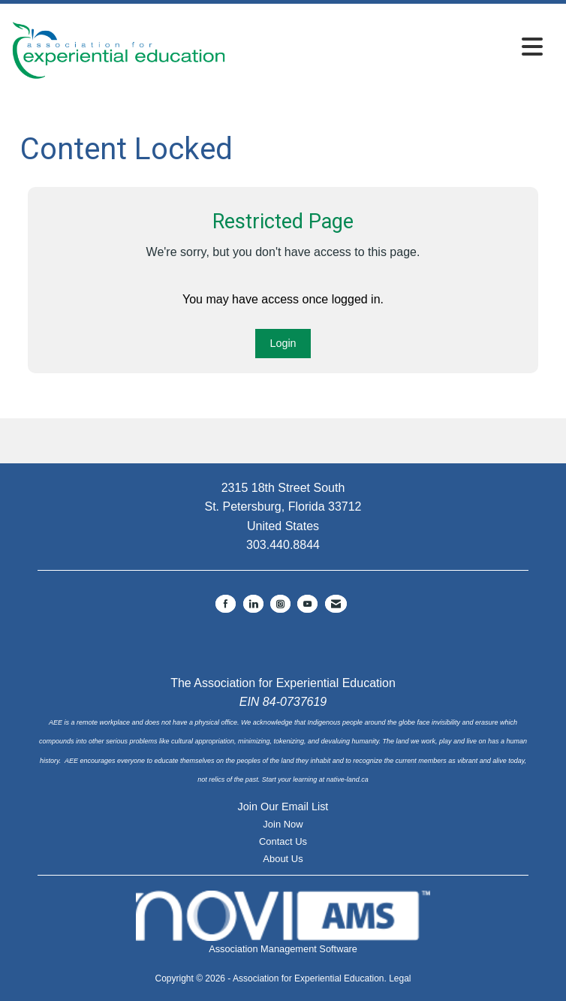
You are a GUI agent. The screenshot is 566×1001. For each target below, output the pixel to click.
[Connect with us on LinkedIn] (253, 604)
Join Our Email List (283, 806)
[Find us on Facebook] (225, 604)
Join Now (283, 824)
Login (282, 343)
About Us (283, 858)
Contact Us (283, 841)
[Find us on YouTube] (307, 604)
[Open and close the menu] (388, 48)
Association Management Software (283, 922)
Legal (400, 978)
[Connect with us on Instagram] (280, 604)
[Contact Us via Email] (336, 604)
